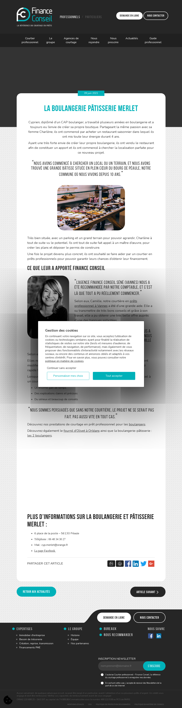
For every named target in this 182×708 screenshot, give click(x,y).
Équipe (75, 639)
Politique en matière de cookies (149, 704)
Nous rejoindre (94, 40)
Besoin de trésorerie (30, 639)
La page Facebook (45, 550)
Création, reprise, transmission (36, 643)
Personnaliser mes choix (68, 376)
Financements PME (29, 647)
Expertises (24, 629)
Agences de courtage (71, 40)
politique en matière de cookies (64, 361)
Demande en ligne (129, 15)
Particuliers (93, 17)
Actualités (131, 38)
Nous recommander (118, 635)
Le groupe (50, 40)
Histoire (75, 635)
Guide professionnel (153, 40)
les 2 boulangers (39, 435)
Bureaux (110, 629)
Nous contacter (155, 15)
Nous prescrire (113, 40)
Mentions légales (75, 704)
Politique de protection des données (113, 704)
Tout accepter (114, 376)
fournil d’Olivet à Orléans (82, 431)
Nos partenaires (80, 643)
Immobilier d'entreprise (32, 635)
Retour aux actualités (36, 591)
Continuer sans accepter (61, 368)
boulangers (137, 424)
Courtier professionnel (30, 40)
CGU (90, 704)
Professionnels (70, 17)
